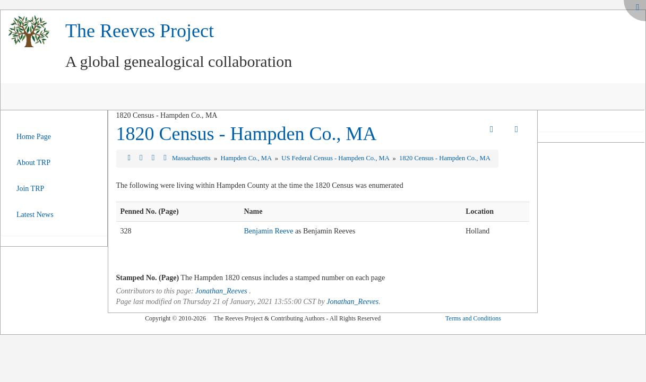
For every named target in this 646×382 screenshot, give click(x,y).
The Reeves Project (139, 30)
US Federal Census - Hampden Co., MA (336, 158)
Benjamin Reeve (268, 231)
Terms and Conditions (473, 318)
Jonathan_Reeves (221, 291)
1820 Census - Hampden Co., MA (246, 133)
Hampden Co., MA (247, 158)
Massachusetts (192, 158)
